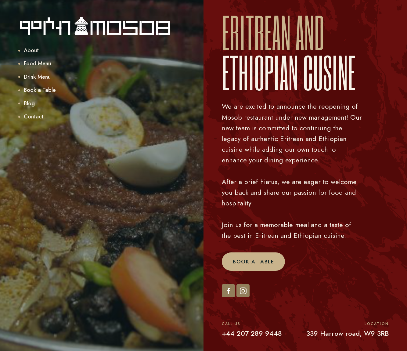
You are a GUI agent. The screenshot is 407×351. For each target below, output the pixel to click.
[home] (95, 26)
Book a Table (253, 261)
